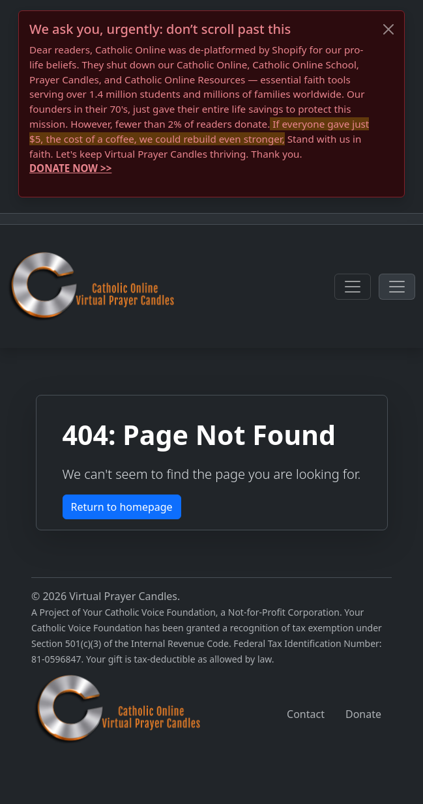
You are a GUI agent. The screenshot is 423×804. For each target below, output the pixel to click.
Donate (363, 714)
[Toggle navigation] (352, 287)
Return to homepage (122, 507)
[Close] (388, 29)
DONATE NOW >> (70, 168)
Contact (306, 714)
